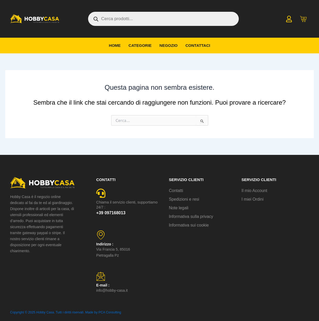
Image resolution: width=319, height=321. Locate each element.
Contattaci (198, 45)
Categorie (140, 45)
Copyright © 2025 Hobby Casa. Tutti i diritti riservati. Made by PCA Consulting (64, 312)
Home (115, 45)
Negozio (168, 45)
